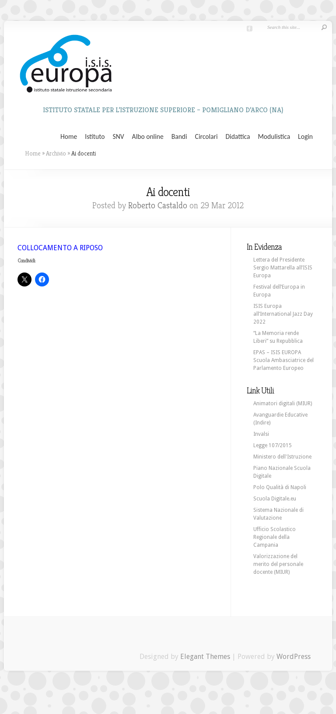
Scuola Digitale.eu (274, 499)
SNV (118, 137)
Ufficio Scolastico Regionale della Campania (274, 537)
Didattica (237, 137)
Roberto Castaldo (157, 205)
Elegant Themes (205, 656)
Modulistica (274, 137)
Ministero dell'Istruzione (282, 457)
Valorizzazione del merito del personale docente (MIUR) (278, 564)
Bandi (179, 137)
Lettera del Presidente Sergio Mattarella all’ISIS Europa (282, 268)
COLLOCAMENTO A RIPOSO (60, 248)
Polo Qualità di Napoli (279, 487)
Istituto (95, 137)
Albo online (148, 137)
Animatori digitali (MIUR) (282, 403)
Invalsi (261, 434)
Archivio (56, 153)
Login (305, 137)
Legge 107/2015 (272, 445)
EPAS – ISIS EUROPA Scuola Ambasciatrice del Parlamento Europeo (283, 360)
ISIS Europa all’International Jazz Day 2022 (283, 314)
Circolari (206, 137)
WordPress (293, 656)
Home (68, 137)
